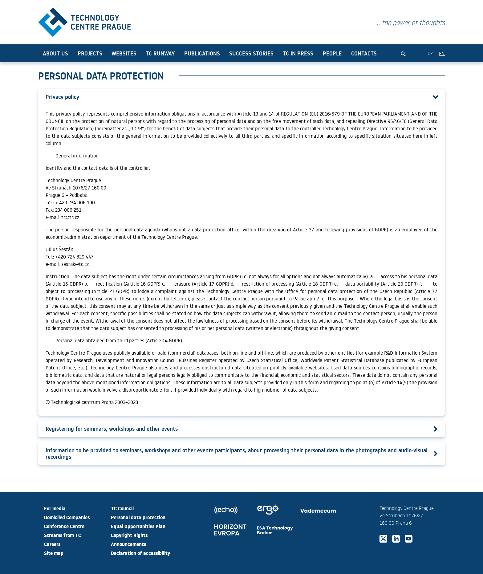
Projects (90, 53)
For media (55, 508)
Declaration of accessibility (140, 553)
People (332, 53)
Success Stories (251, 53)
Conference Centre (64, 526)
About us (55, 53)
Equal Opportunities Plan (138, 526)
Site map (53, 553)
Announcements (128, 544)
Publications (202, 53)
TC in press (298, 53)
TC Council (122, 508)
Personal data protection (138, 517)
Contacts (364, 53)
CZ (430, 53)
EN (442, 53)
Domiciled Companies (67, 517)
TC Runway (160, 53)
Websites (124, 53)
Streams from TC (62, 535)
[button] (241, 97)
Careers (52, 544)
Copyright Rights (129, 535)
